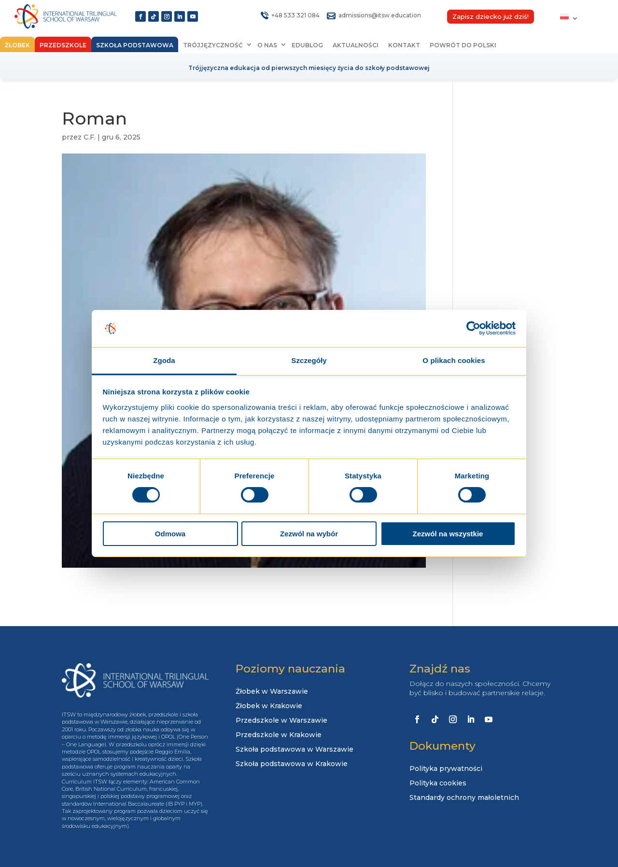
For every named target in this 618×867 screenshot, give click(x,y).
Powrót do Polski (463, 45)
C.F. (90, 137)
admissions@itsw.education (379, 15)
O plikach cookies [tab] (453, 360)
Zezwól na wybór (309, 534)
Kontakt (404, 45)
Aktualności (356, 45)
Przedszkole (63, 45)
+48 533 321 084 (295, 15)
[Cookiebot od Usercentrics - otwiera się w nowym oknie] (473, 328)
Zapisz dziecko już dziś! (490, 17)
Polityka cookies (437, 783)
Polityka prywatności (445, 769)
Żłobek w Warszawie (272, 692)
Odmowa (170, 534)
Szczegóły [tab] (308, 360)
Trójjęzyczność (213, 45)
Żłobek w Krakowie (269, 706)
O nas (267, 45)
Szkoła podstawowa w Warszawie (294, 750)
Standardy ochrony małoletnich (464, 798)
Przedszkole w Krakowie (279, 735)
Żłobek (17, 45)
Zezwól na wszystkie (448, 534)
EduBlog (307, 45)
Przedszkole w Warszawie (281, 721)
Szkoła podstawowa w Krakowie (292, 764)
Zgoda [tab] (164, 360)
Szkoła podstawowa (134, 45)
